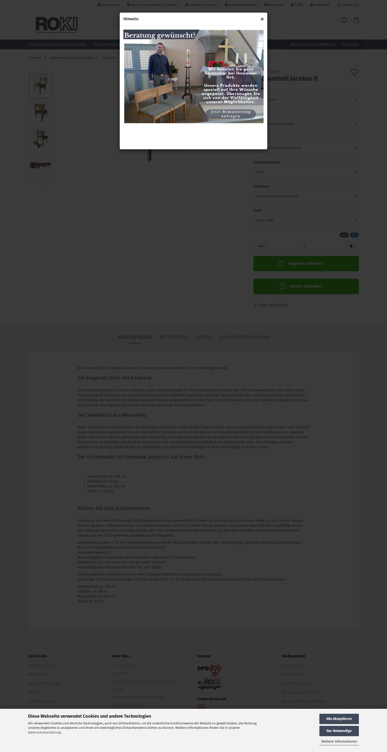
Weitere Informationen (339, 741)
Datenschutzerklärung (44, 732)
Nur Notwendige (339, 731)
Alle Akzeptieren (339, 719)
